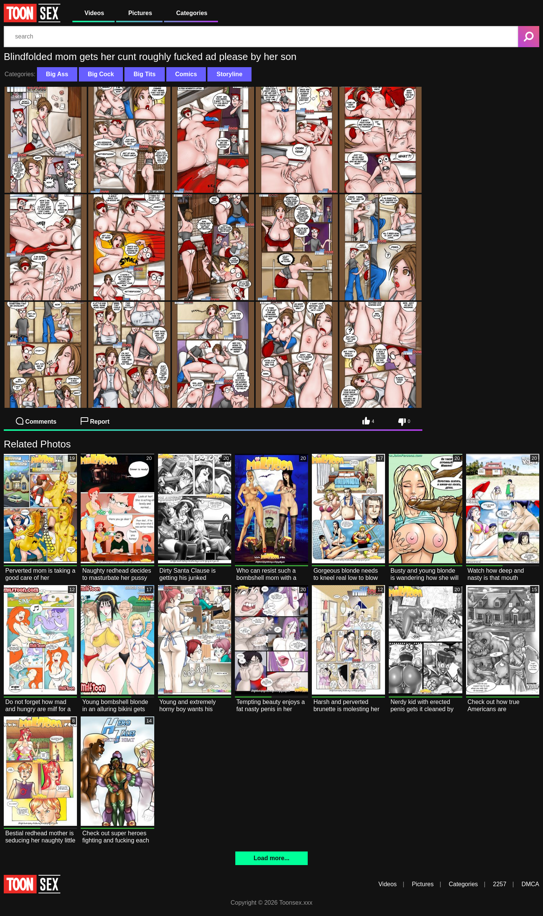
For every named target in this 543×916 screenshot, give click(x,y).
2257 (499, 884)
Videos (94, 13)
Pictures (140, 13)
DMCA (530, 884)
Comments (36, 421)
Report (95, 421)
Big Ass (57, 74)
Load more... (271, 858)
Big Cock (101, 74)
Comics (186, 74)
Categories (191, 13)
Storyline (229, 74)
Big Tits (144, 74)
